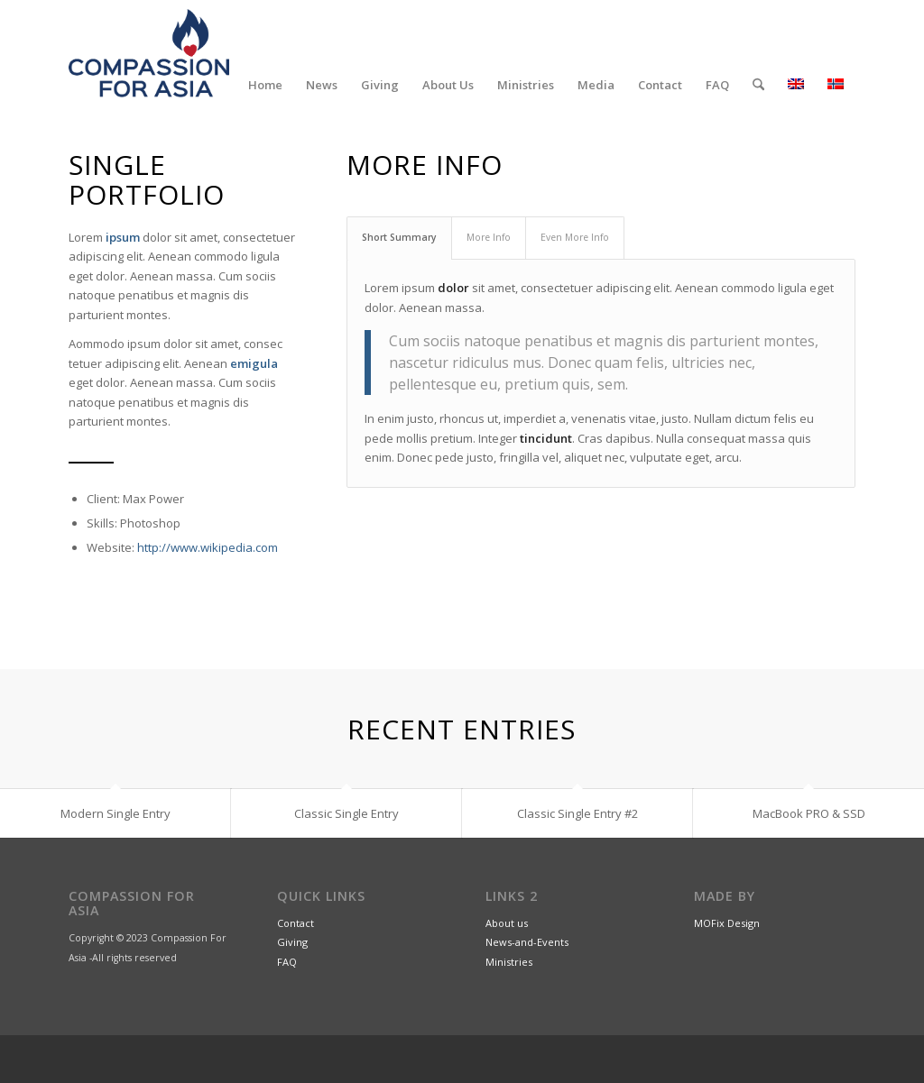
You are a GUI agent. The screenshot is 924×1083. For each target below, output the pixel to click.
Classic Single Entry (346, 813)
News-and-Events (526, 943)
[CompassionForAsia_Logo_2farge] (149, 53)
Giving (292, 943)
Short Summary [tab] (399, 237)
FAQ (287, 961)
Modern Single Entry (115, 813)
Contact (295, 923)
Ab (491, 923)
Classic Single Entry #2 (577, 813)
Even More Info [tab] (575, 237)
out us (513, 923)
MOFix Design (727, 923)
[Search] (758, 85)
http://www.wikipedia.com (207, 547)
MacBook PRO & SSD (809, 813)
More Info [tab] (489, 237)
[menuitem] (265, 85)
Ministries (508, 961)
